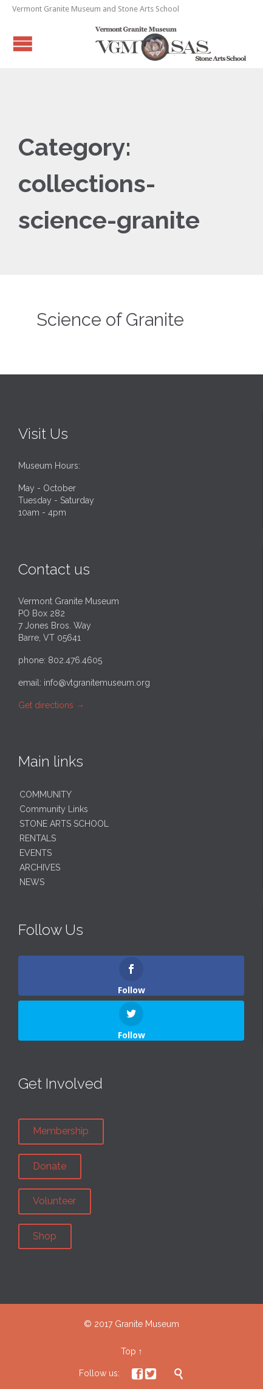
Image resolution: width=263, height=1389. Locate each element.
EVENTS (35, 853)
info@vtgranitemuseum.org (97, 683)
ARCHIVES (39, 867)
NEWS (31, 882)
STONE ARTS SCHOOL (64, 824)
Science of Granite (110, 319)
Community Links (53, 809)
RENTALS (37, 838)
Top (128, 1351)
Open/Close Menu (23, 43)
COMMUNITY (45, 794)
